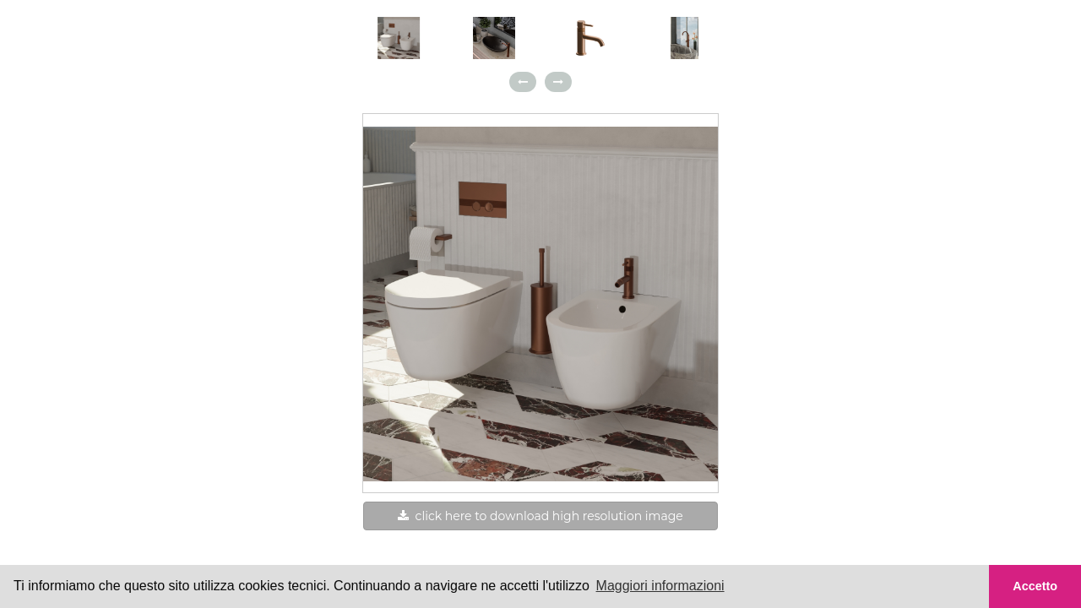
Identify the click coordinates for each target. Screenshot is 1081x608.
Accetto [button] (1035, 586)
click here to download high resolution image (540, 516)
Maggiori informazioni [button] (660, 585)
